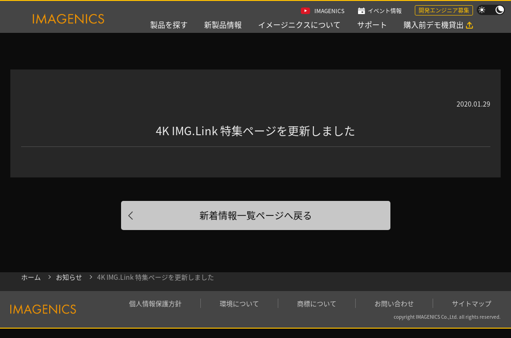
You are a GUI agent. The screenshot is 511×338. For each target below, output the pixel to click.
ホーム (31, 277)
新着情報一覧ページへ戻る (255, 215)
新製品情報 (223, 24)
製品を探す (169, 24)
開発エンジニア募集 (444, 10)
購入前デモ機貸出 (434, 24)
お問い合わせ (394, 303)
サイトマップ (471, 303)
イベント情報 (385, 11)
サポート (372, 24)
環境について (239, 303)
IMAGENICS (329, 11)
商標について (316, 303)
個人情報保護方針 (155, 303)
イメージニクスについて (299, 24)
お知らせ (69, 277)
